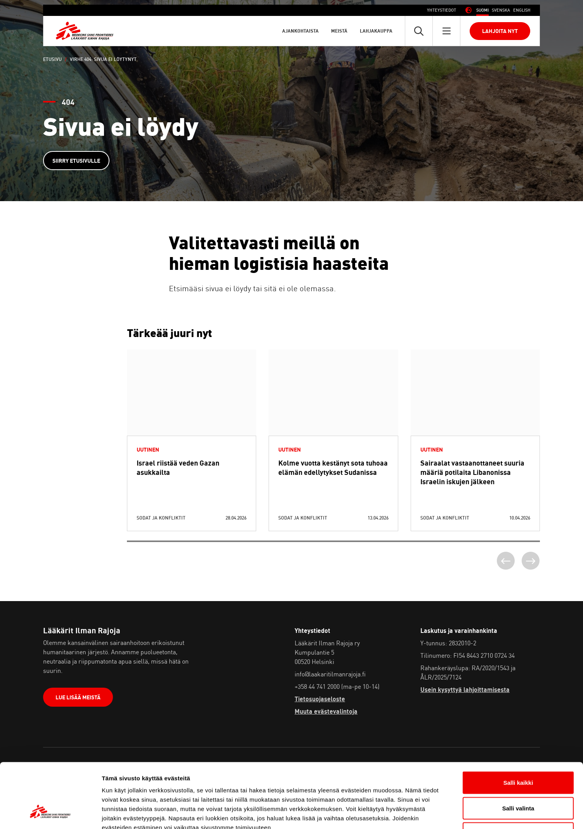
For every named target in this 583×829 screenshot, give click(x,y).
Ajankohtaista (300, 31)
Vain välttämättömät (518, 778)
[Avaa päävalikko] (446, 31)
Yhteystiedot (441, 10)
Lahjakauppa (376, 31)
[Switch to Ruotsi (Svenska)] (501, 10)
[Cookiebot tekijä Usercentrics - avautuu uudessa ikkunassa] (50, 814)
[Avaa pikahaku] (419, 31)
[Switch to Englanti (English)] (522, 10)
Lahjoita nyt (500, 31)
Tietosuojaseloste (320, 699)
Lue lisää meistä (78, 697)
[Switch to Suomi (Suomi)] (482, 10)
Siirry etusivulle (76, 160)
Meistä (339, 31)
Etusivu (52, 59)
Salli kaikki (518, 727)
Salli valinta (518, 752)
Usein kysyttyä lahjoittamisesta (465, 689)
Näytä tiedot (415, 813)
